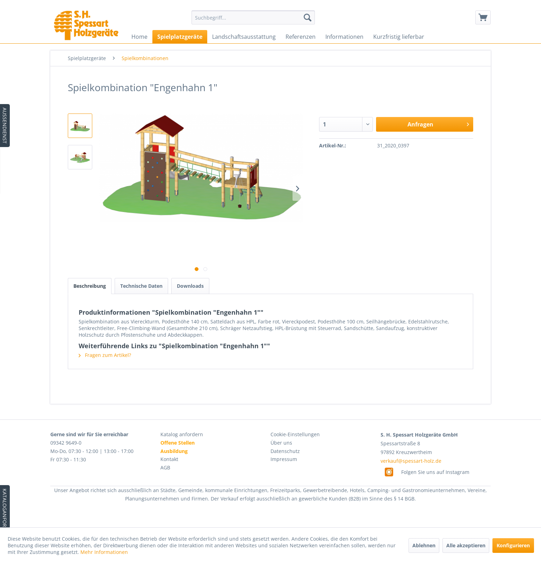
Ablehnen (423, 545)
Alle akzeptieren (465, 545)
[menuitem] (253, 17)
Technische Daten (141, 286)
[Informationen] (344, 36)
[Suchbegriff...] (253, 17)
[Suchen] (307, 17)
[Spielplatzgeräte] (179, 36)
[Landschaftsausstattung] (244, 36)
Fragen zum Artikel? (105, 355)
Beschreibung (89, 286)
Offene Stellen (177, 442)
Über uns (281, 442)
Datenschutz (285, 451)
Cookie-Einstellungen (295, 434)
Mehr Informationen (104, 552)
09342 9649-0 (65, 442)
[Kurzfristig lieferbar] (398, 36)
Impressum (283, 459)
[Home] (139, 36)
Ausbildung (174, 451)
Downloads (190, 286)
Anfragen (438, 123)
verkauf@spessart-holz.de (411, 461)
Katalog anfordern (181, 434)
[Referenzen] (300, 36)
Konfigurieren (513, 545)
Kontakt (169, 459)
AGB (165, 467)
